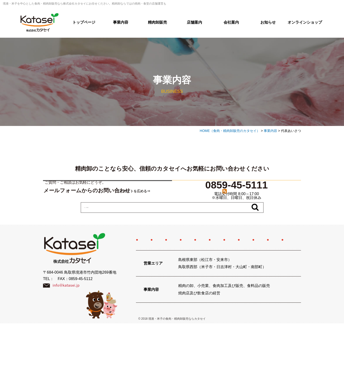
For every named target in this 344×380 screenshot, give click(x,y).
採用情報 (269, 277)
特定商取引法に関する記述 (211, 287)
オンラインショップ (305, 22)
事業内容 (120, 22)
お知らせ (268, 22)
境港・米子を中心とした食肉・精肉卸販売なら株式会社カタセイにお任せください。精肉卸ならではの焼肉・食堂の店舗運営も (84, 3)
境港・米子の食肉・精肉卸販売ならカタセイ (177, 375)
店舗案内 (194, 22)
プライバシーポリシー (196, 296)
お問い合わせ (150, 296)
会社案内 (231, 22)
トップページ (83, 22)
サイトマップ (240, 296)
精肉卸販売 (157, 22)
